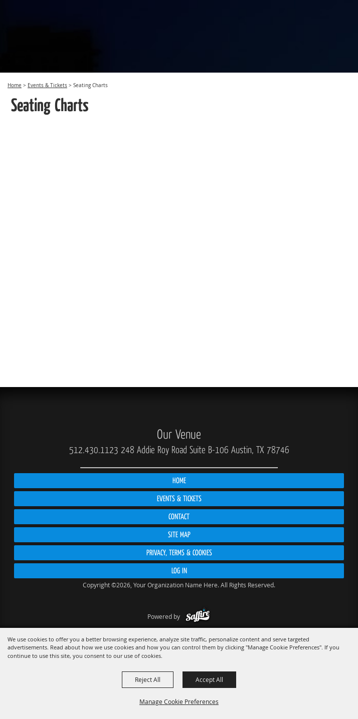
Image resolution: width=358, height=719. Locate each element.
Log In (179, 571)
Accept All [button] (209, 679)
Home (15, 85)
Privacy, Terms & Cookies (179, 553)
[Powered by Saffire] (198, 616)
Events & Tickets (47, 85)
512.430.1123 (93, 450)
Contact (179, 517)
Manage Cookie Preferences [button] (179, 701)
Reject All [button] (147, 679)
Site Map (179, 535)
